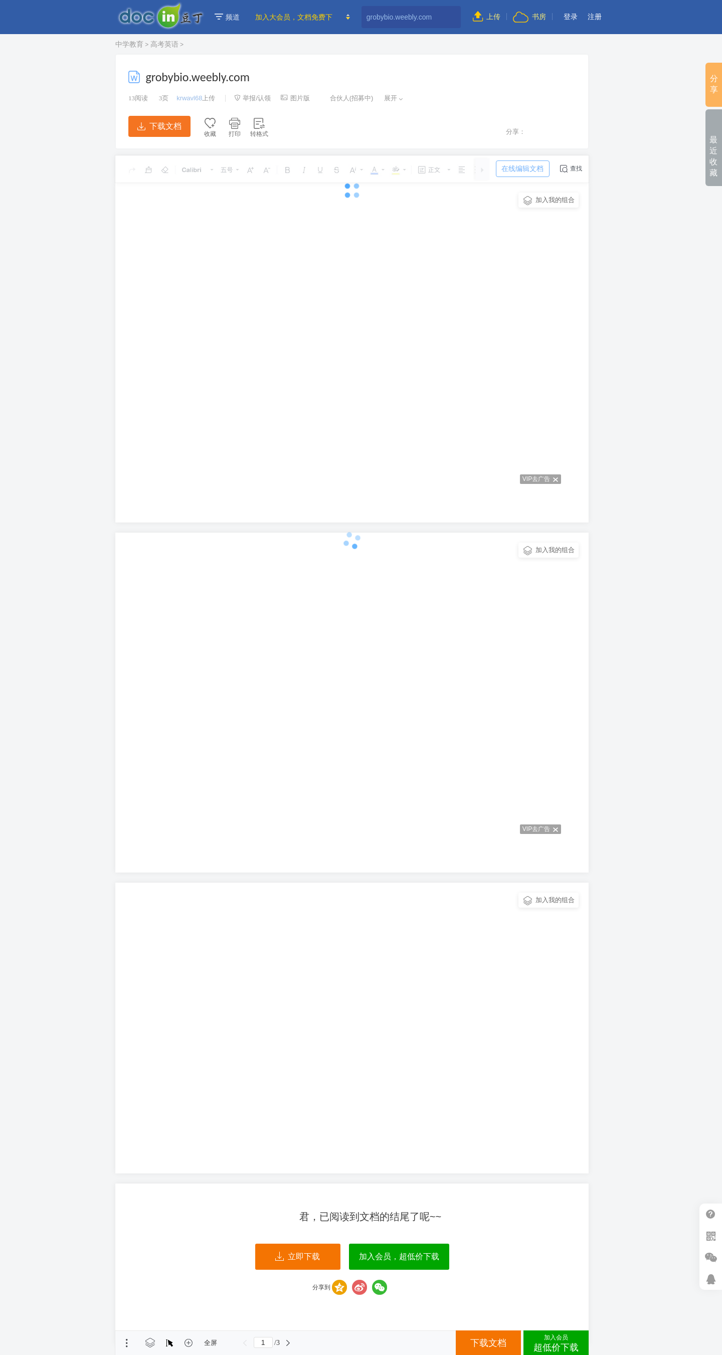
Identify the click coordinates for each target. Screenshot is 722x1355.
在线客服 (710, 1279)
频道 (227, 17)
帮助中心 (710, 1214)
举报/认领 (253, 98)
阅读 (138, 98)
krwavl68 (189, 98)
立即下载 (297, 1256)
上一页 (245, 1343)
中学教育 (129, 44)
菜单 (127, 1343)
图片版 (295, 98)
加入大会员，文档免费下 (293, 17)
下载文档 (159, 126)
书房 (529, 17)
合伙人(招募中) (346, 98)
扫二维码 (710, 1236)
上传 (486, 17)
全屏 (210, 1342)
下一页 (288, 1343)
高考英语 (164, 44)
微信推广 (710, 1257)
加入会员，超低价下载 (399, 1256)
